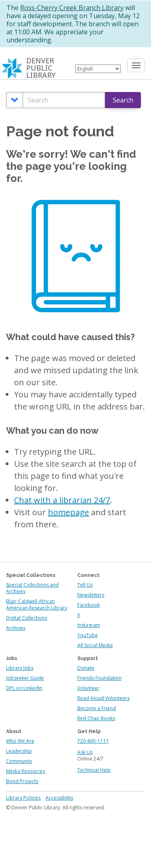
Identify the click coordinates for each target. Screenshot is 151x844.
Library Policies (23, 797)
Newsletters (90, 594)
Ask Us (85, 752)
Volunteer (88, 688)
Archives (15, 628)
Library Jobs (19, 667)
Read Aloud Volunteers (103, 698)
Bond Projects (22, 781)
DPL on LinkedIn (24, 688)
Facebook (88, 605)
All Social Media (95, 645)
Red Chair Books (96, 718)
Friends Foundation (99, 678)
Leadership (19, 751)
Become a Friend (96, 708)
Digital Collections (26, 617)
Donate (85, 667)
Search (123, 100)
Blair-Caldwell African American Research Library (36, 604)
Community (19, 761)
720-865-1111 (93, 740)
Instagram (88, 625)
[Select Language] (98, 69)
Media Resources (25, 771)
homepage (68, 512)
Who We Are (20, 740)
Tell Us (85, 584)
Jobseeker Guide (25, 678)
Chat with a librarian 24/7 (62, 500)
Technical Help (94, 770)
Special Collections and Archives (32, 588)
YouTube (87, 635)
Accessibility (59, 797)
